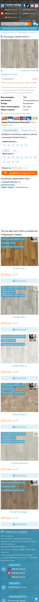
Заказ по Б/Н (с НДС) (28, 21)
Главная (4, 32)
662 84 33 (10, 9)
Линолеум (24, 32)
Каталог (13, 32)
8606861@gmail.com (29, 10)
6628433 (18, 569)
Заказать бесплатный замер (19, 28)
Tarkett (33, 32)
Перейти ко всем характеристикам (16, 113)
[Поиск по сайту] (30, 24)
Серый (34, 79)
